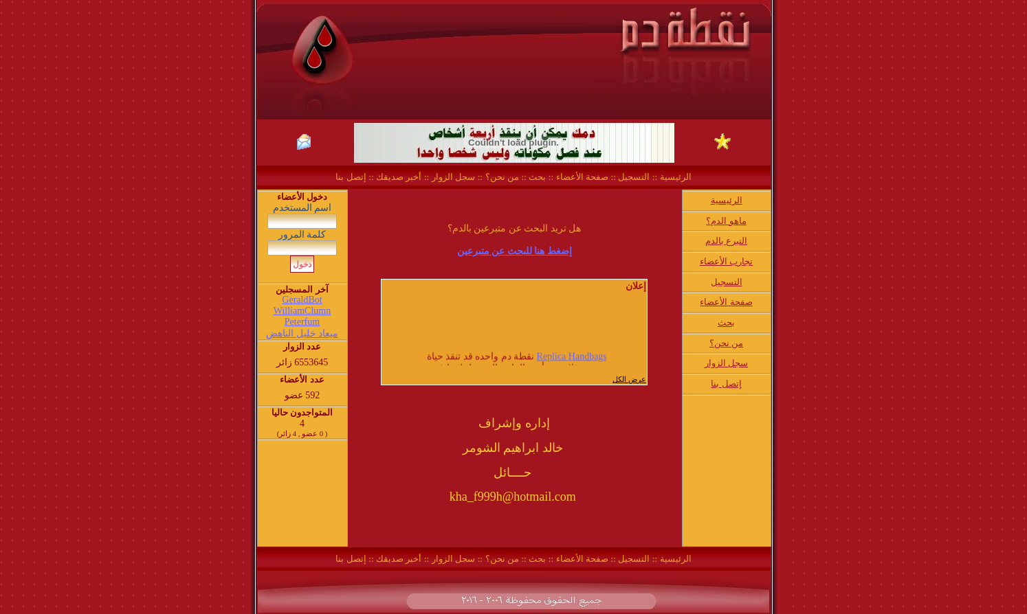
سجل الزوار (453, 177)
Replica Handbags (571, 359)
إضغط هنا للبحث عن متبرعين (514, 251)
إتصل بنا (350, 177)
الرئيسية (674, 177)
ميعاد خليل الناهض (302, 333)
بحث (537, 177)
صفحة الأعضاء (582, 177)
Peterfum (302, 322)
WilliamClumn (302, 311)
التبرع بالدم (726, 241)
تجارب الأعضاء (726, 261)
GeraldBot (302, 300)
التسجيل (633, 177)
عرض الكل (629, 379)
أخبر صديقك (398, 177)
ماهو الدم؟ (726, 221)
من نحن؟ (502, 177)
